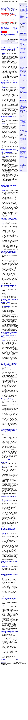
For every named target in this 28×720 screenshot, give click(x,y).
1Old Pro (13, 337)
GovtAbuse (11, 10)
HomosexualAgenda (11, 8)
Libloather (14, 187)
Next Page (3, 44)
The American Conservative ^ (7, 500)
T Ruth (13, 463)
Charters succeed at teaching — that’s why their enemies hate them (9, 399)
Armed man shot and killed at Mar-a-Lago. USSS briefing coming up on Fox (23, 44)
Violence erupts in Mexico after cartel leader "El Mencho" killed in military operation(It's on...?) (23, 113)
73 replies (13, 222)
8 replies (13, 635)
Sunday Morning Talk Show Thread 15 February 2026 (23, 71)
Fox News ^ (4, 190)
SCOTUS (11, 7)
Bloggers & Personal (22, 6)
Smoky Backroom (22, 16)
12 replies (3, 603)
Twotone (13, 50)
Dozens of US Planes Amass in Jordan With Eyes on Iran (23, 135)
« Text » (16, 42)
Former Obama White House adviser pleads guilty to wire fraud (9, 632)
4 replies (15, 153)
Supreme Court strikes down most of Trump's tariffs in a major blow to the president (23, 66)
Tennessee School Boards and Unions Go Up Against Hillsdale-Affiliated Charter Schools (9, 461)
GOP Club (22, 9)
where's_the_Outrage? (6, 222)
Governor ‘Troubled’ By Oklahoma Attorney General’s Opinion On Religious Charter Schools (9, 364)
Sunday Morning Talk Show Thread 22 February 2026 (23, 49)
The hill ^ (3, 636)
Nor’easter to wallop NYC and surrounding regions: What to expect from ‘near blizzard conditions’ (23, 128)
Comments (12, 40)
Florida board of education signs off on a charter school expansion (9, 48)
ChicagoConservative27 (6, 635)
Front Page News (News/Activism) (23, 101)
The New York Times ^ (6, 533)
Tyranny (14, 10)
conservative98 (15, 563)
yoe (12, 153)
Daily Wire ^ (4, 605)
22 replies (3, 565)
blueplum (13, 433)
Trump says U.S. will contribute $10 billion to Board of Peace (23, 158)
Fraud (2, 10)
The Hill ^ (4, 87)
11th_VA (13, 576)
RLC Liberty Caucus (22, 13)
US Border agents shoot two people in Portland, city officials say (23, 86)
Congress (16, 9)
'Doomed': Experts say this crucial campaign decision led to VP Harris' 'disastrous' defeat (9, 185)
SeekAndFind (15, 120)
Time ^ (3, 223)
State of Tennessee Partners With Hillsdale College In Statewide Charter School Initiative (8, 600)
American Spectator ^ (6, 466)
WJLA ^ (3, 579)
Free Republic (4, 1)
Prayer (2, 7)
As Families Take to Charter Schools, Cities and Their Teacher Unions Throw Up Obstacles (9, 301)
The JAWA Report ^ (6, 156)
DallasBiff (13, 84)
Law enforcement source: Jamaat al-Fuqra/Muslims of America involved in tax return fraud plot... (9, 151)
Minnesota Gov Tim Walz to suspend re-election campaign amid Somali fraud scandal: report (23, 93)
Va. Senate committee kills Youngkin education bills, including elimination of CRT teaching (9, 574)
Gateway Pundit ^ (5, 292)
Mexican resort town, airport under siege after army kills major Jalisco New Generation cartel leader (23, 120)
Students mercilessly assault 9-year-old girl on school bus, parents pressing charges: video (9, 430)
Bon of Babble (14, 289)
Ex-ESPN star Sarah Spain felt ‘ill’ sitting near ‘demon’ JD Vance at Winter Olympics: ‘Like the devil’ (23, 165)
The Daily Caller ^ (5, 369)
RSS (17, 659)
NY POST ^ (4, 340)
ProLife (14, 7)
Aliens (6, 8)
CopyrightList (15, 15)
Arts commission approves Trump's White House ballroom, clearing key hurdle (23, 152)
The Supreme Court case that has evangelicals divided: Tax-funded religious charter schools (8, 118)
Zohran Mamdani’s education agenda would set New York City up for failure (9, 82)
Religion (21, 11)
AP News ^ (4, 53)
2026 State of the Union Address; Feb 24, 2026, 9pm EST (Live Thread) (23, 38)
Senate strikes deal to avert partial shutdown (23, 82)
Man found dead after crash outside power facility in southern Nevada (23, 146)
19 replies (3, 121)
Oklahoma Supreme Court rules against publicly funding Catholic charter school (8, 252)
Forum (10, 1)
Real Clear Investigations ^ (7, 306)
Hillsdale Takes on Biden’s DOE (8, 496)
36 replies (3, 290)
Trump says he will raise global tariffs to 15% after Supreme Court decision (23, 141)
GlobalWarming (4, 9)
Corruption (9, 9)
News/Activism (22, 10)
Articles (2, 40)
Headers (12, 42)
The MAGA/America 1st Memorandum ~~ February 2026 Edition (23, 77)
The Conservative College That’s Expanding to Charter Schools (8, 529)
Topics (26, 6)
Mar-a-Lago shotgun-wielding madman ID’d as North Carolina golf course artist (23, 106)
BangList (2, 8)
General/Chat (22, 8)
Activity (7, 40)
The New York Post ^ (6, 404)
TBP (13, 401)
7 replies (3, 256)
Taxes (13, 9)
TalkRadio (11, 13)
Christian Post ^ (5, 123)
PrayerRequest (6, 7)
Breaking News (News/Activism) (23, 34)
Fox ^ (3, 435)
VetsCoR (21, 17)
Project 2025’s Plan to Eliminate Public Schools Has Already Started (9, 219)
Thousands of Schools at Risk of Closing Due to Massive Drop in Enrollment (8, 287)
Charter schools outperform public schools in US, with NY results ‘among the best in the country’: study (9, 334)
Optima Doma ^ (5, 566)
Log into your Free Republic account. (23, 29)
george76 (14, 303)
